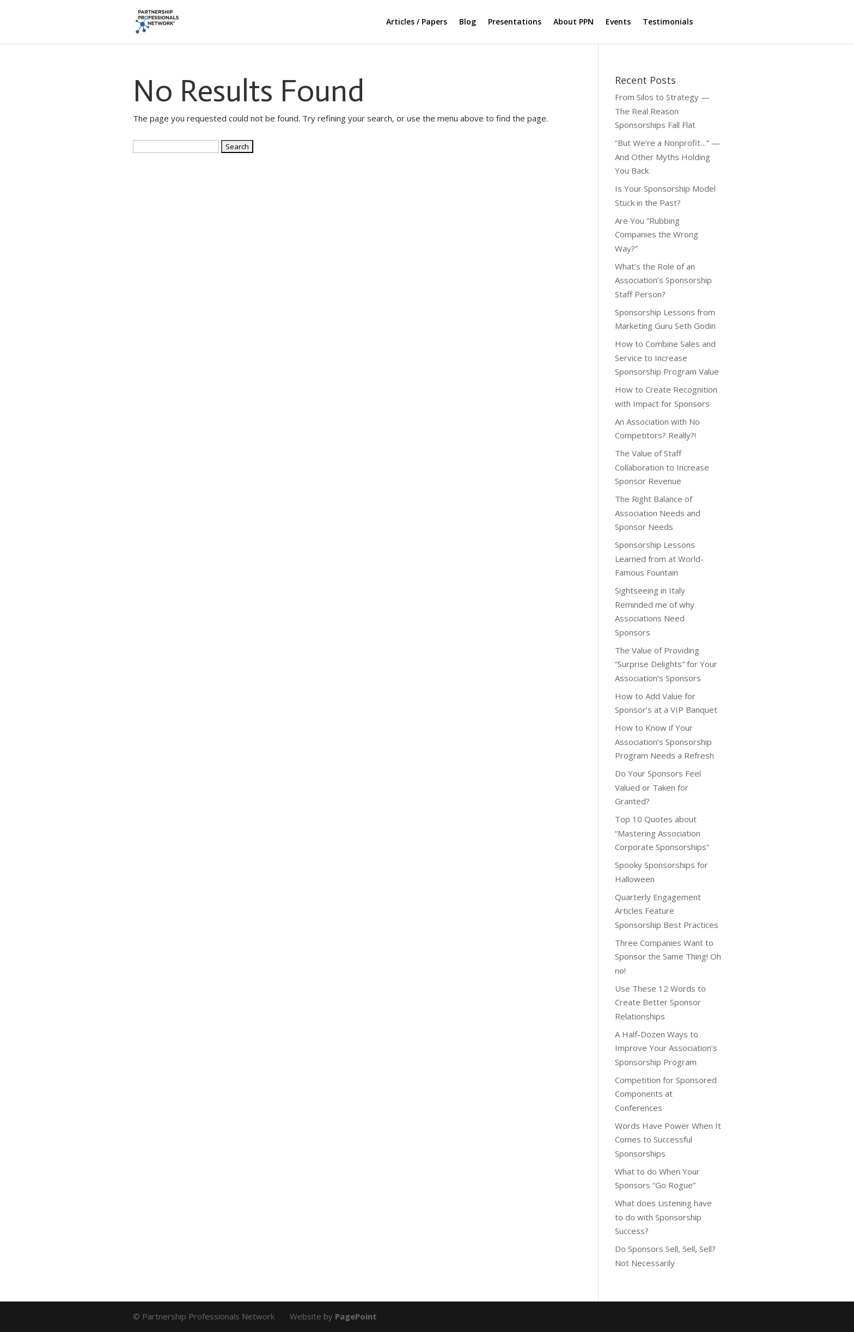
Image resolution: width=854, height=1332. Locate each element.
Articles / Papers (416, 22)
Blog (467, 22)
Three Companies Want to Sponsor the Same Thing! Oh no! (668, 956)
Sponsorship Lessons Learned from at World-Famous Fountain (659, 558)
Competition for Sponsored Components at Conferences (666, 1093)
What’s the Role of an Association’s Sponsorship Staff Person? (663, 280)
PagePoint (356, 1316)
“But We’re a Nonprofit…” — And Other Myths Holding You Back (667, 156)
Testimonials (668, 22)
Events (618, 22)
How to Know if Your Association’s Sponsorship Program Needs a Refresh (664, 741)
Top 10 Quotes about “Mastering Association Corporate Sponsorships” (662, 833)
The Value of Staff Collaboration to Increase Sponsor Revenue (662, 467)
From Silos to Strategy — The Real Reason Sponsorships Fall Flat (662, 110)
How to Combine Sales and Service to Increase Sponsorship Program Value (667, 357)
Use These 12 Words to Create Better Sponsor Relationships (660, 1002)
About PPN (573, 22)
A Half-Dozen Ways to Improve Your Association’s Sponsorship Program (666, 1048)
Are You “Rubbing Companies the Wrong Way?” (656, 234)
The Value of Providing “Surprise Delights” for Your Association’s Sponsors (666, 664)
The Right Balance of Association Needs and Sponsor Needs (657, 512)
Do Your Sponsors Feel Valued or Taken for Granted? (658, 787)
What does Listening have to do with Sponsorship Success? (663, 1216)
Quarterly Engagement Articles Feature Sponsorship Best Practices (666, 910)
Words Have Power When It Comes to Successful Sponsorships (668, 1139)
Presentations (514, 22)
